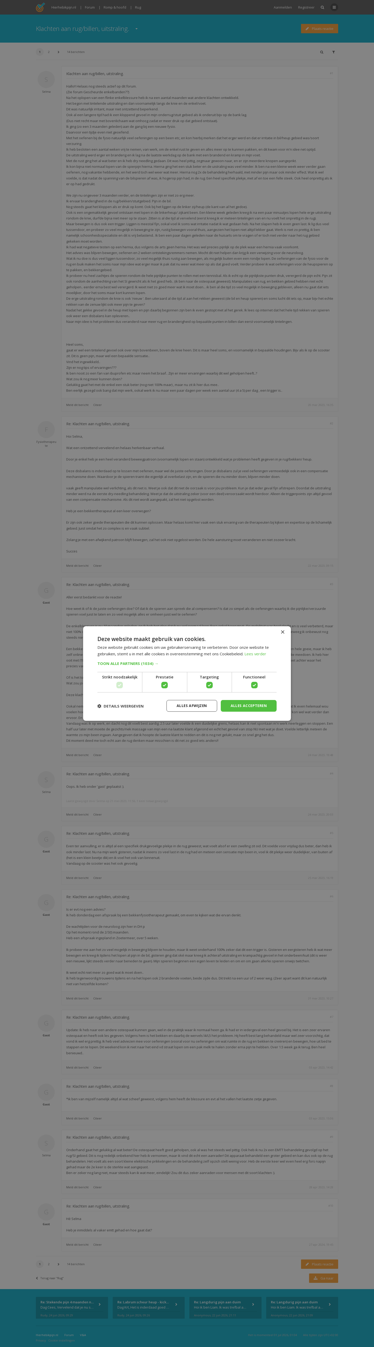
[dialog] (187, 673)
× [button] (282, 632)
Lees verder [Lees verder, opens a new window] (255, 653)
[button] (187, 663)
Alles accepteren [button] (248, 705)
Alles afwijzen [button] (190, 705)
